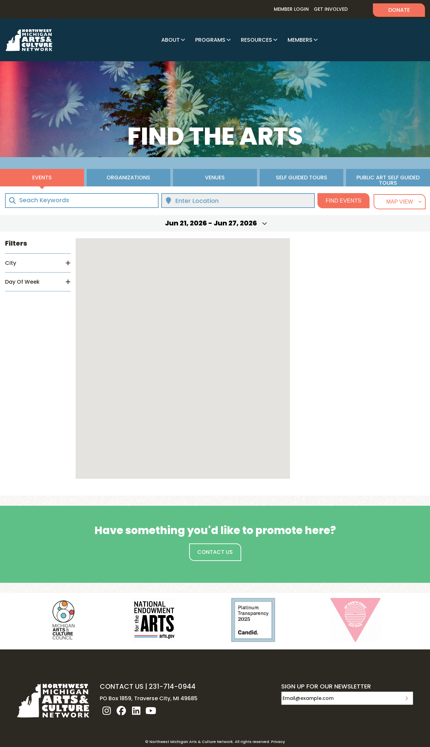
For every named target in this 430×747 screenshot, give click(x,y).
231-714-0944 (172, 686)
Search (360, 9)
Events (42, 177)
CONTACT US (121, 686)
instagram (106, 710)
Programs (210, 40)
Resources (256, 40)
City (10, 263)
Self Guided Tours (301, 177)
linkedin (136, 710)
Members (300, 40)
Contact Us (215, 552)
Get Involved (331, 9)
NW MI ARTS (29, 40)
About (170, 40)
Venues (215, 177)
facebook (121, 710)
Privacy (278, 741)
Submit (406, 698)
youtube (151, 710)
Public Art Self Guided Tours (388, 180)
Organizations (128, 177)
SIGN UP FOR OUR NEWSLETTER (326, 686)
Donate (399, 10)
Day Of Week (22, 282)
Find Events (343, 201)
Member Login (291, 9)
